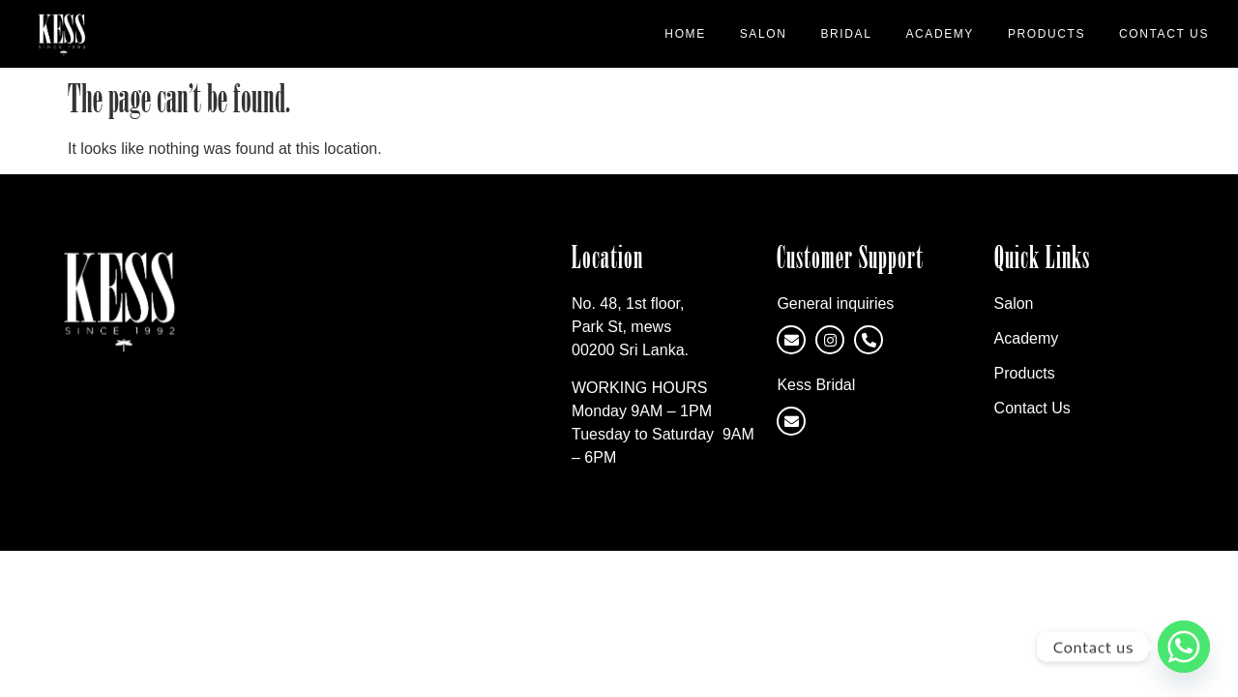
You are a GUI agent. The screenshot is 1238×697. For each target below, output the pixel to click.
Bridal (845, 34)
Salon (763, 34)
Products (1046, 34)
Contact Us (1164, 34)
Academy (939, 34)
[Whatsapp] (1184, 647)
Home (684, 34)
